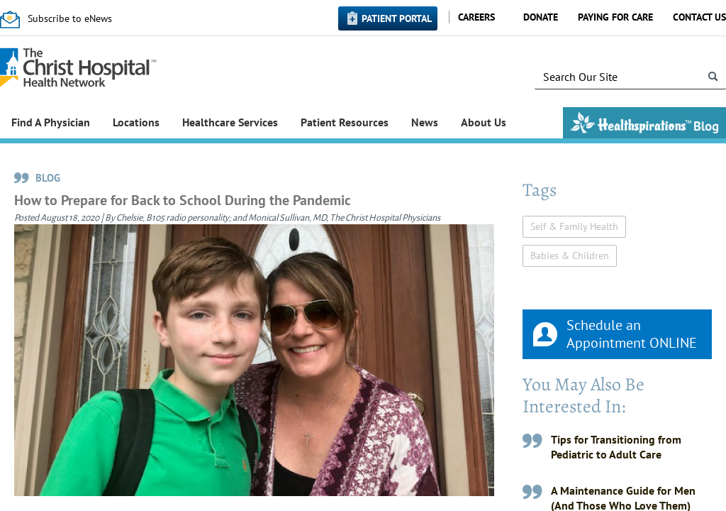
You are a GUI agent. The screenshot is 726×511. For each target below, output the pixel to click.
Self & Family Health (574, 226)
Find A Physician (50, 122)
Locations (136, 122)
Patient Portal (397, 18)
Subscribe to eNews (70, 18)
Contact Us (699, 17)
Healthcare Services (230, 122)
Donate (540, 17)
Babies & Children (569, 255)
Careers (476, 17)
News (424, 122)
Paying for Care (615, 17)
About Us (483, 122)
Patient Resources (345, 122)
